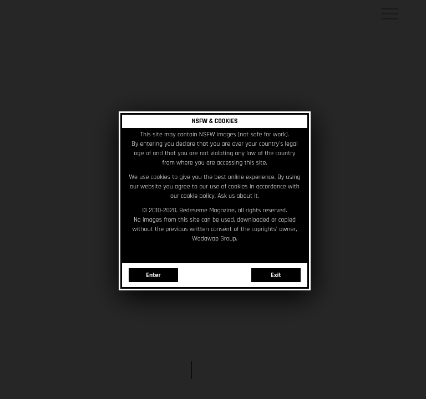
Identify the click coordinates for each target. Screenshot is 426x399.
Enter (152, 274)
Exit (275, 274)
